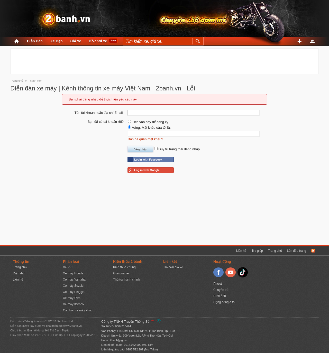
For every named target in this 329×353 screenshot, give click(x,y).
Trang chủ (275, 251)
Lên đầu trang (296, 251)
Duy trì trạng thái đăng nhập (177, 149)
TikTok (242, 272)
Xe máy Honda (73, 273)
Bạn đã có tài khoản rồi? (105, 122)
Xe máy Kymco (73, 304)
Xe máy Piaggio (74, 292)
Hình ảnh (219, 296)
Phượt (217, 283)
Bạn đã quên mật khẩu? (145, 139)
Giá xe (75, 41)
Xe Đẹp (56, 41)
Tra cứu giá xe (173, 267)
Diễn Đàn (35, 41)
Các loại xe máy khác (77, 310)
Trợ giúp (257, 251)
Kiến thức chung (124, 267)
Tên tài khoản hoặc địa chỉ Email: (99, 113)
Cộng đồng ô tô (224, 302)
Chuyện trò (221, 290)
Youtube (230, 272)
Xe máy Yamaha (74, 279)
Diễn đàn (19, 273)
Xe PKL (68, 267)
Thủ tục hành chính (126, 279)
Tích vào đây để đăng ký (148, 122)
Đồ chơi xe (98, 41)
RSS (313, 251)
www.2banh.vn (72, 325)
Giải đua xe (121, 273)
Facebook (218, 272)
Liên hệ (241, 251)
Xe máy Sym (71, 298)
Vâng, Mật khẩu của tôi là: (149, 127)
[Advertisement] (164, 60)
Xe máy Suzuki (73, 285)
